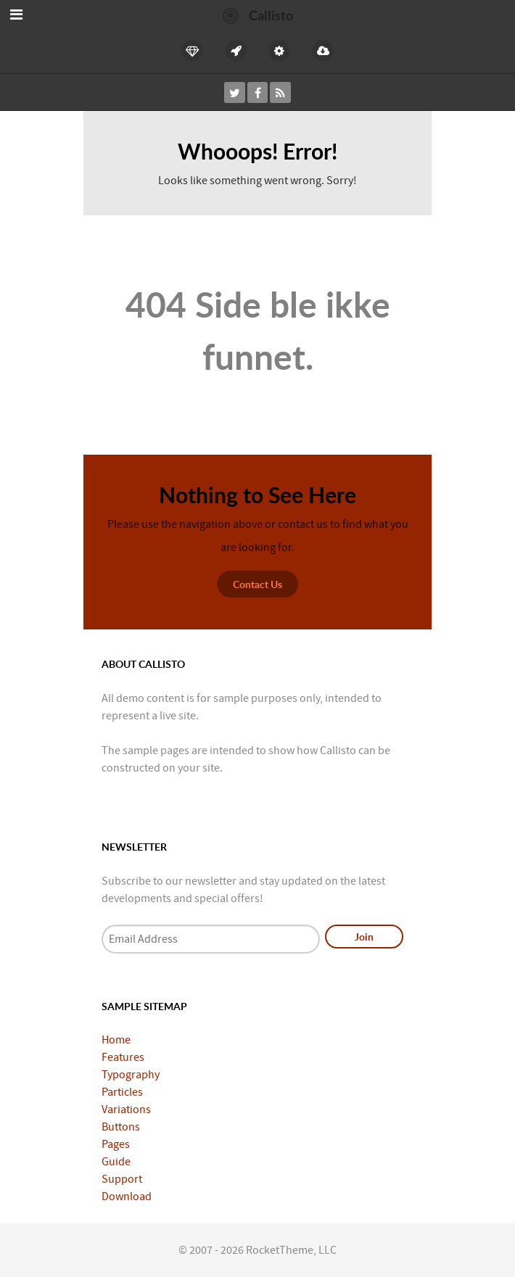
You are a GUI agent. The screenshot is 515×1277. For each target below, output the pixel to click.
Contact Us (257, 584)
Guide (116, 1161)
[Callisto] (258, 14)
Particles (122, 1092)
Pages (116, 1144)
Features (123, 1057)
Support (122, 1179)
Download (127, 1196)
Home (116, 1039)
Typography (131, 1074)
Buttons (121, 1126)
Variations (126, 1109)
